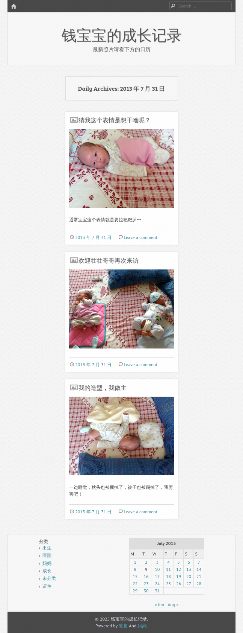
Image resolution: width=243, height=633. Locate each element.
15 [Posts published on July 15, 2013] (135, 576)
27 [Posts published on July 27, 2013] (188, 583)
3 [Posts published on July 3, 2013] (157, 562)
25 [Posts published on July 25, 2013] (168, 583)
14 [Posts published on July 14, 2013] (198, 569)
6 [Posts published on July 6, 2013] (188, 562)
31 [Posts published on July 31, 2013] (157, 590)
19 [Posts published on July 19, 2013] (178, 576)
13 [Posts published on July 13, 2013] (188, 569)
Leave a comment (140, 237)
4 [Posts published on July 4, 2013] (168, 562)
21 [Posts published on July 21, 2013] (198, 576)
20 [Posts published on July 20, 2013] (188, 576)
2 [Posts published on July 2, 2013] (146, 562)
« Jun (159, 604)
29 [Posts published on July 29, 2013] (135, 590)
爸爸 (123, 625)
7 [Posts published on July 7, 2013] (199, 562)
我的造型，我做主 (102, 387)
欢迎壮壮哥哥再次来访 (108, 260)
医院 (46, 555)
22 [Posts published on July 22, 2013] (135, 583)
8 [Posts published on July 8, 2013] (135, 569)
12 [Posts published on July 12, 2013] (178, 569)
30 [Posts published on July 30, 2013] (146, 590)
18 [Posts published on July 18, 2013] (168, 576)
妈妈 (46, 563)
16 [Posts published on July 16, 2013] (146, 576)
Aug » (173, 604)
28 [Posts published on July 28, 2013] (198, 583)
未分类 (49, 578)
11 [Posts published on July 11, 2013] (168, 569)
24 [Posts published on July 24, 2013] (157, 583)
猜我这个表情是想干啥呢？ (114, 120)
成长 (46, 571)
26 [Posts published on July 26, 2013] (178, 583)
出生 (46, 548)
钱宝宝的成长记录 (122, 34)
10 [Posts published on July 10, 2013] (157, 569)
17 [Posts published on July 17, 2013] (157, 576)
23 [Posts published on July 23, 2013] (146, 583)
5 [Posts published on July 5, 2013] (178, 562)
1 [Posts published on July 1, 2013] (135, 562)
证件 (46, 586)
